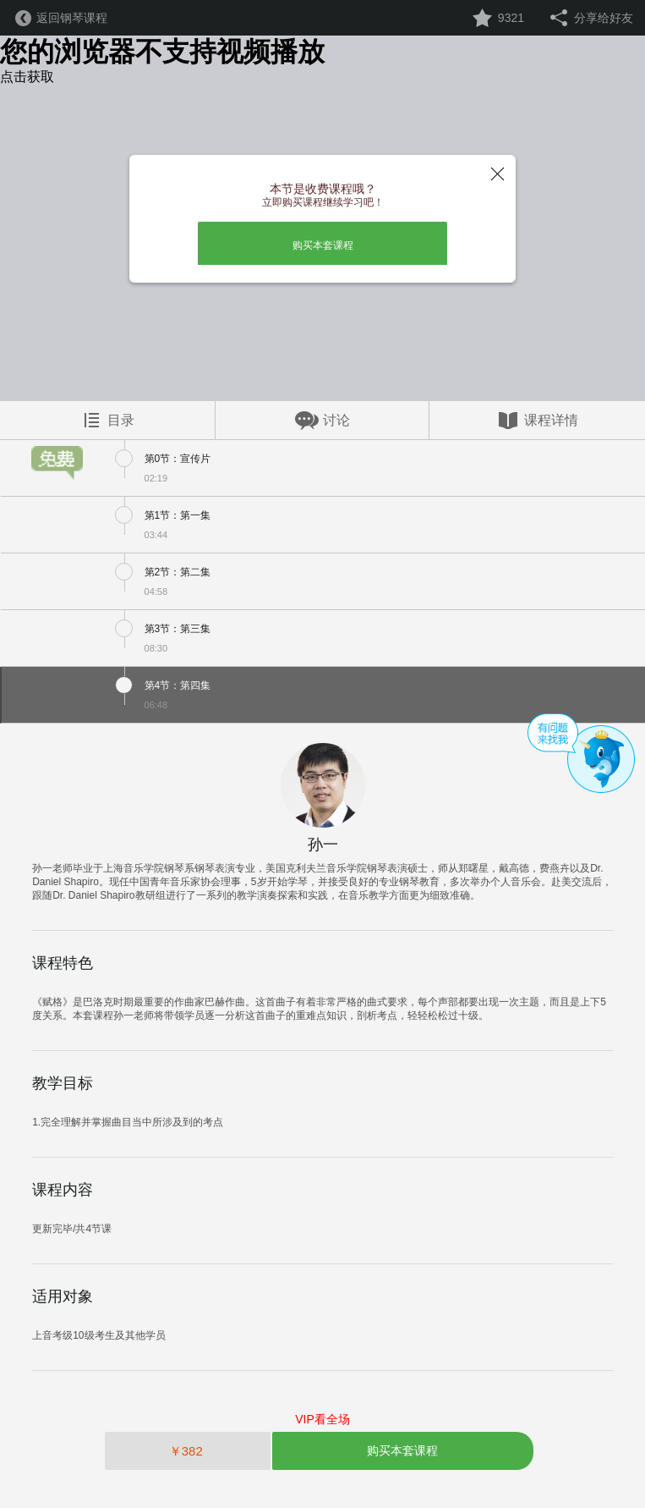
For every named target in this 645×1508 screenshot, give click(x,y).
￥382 (187, 1451)
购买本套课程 (322, 245)
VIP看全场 (322, 1419)
